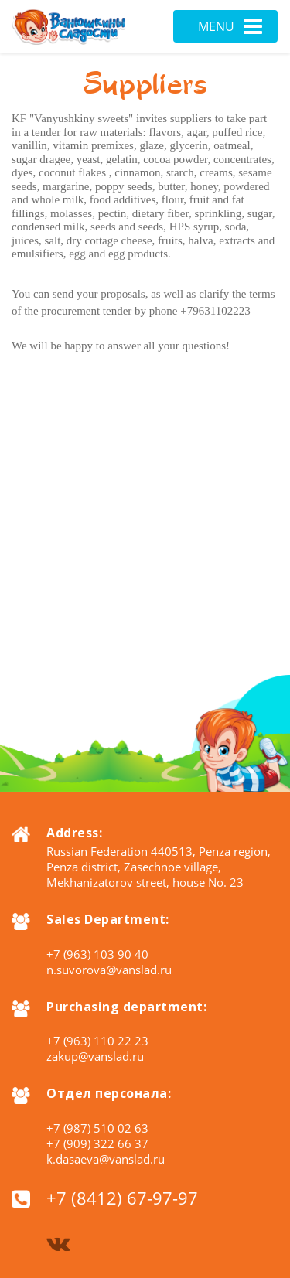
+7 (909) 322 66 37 (97, 1143)
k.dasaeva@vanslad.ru (105, 1159)
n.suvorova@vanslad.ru (109, 969)
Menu (230, 26)
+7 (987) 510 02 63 (97, 1128)
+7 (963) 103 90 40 (97, 954)
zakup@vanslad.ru (95, 1056)
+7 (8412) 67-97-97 (122, 1197)
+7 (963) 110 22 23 (97, 1040)
